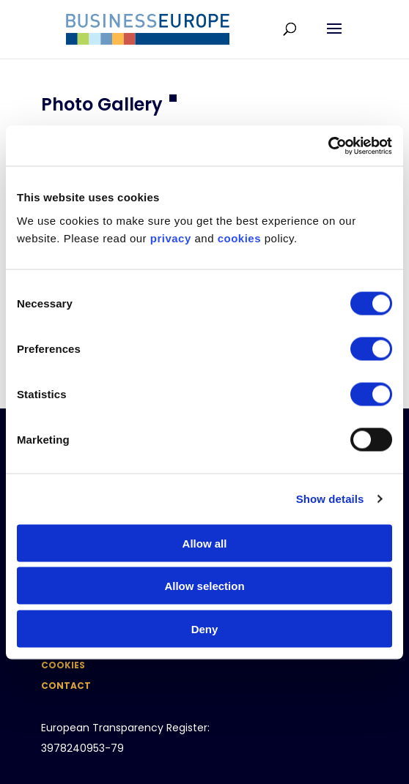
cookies (239, 237)
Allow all (205, 543)
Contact (66, 685)
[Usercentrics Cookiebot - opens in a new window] (328, 145)
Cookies (63, 665)
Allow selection (204, 586)
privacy (170, 237)
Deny (204, 628)
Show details (330, 499)
